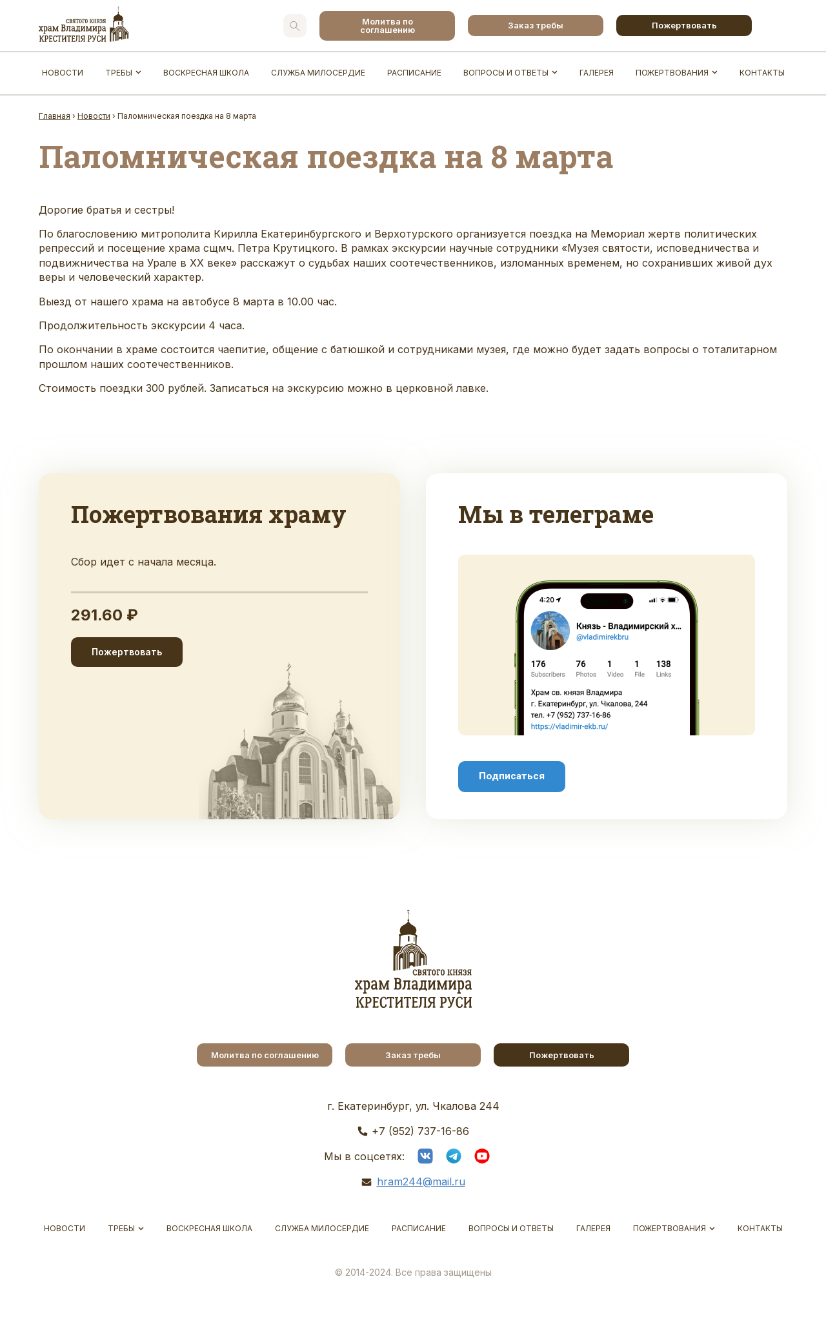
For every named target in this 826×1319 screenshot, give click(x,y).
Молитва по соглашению (387, 25)
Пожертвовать (684, 25)
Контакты (762, 72)
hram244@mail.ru (421, 1181)
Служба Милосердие (318, 72)
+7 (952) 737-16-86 (420, 1131)
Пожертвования (672, 72)
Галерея (596, 72)
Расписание (414, 72)
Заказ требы (535, 25)
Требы (118, 72)
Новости (62, 72)
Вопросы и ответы (506, 72)
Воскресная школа (206, 72)
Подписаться (512, 776)
